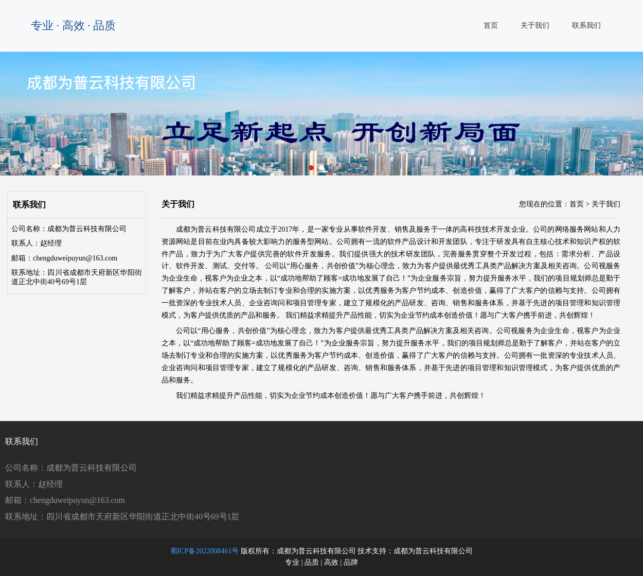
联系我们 (586, 25)
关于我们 (535, 25)
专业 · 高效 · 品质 (73, 25)
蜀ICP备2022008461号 (204, 551)
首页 (491, 25)
